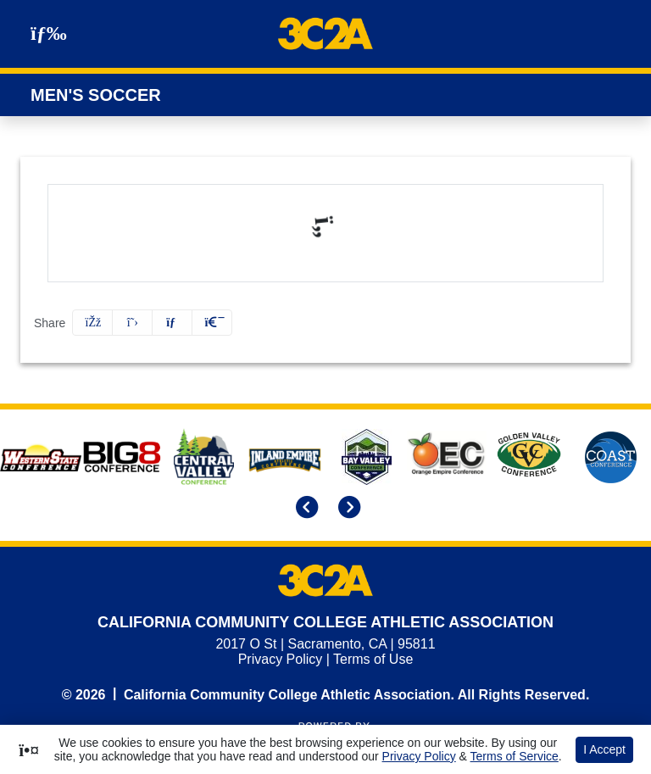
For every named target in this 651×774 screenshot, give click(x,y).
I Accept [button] (604, 749)
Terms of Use (373, 659)
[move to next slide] (346, 509)
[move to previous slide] (304, 509)
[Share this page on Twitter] (132, 322)
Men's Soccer (96, 95)
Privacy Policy (280, 659)
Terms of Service (514, 756)
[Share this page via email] (172, 322)
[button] (212, 322)
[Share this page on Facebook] (92, 322)
